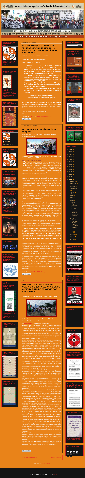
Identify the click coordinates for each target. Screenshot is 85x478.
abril (71, 232)
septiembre (73, 188)
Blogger (55, 474)
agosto (72, 192)
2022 (70, 154)
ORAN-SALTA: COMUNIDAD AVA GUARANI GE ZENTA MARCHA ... (74, 223)
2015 (70, 171)
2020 (70, 159)
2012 (70, 179)
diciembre (73, 181)
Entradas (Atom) (45, 463)
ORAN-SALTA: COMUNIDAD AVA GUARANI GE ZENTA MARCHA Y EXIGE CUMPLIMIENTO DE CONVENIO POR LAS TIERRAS (41, 288)
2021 (70, 156)
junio (71, 197)
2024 (70, 149)
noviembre (73, 183)
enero (72, 239)
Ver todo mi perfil (8, 144)
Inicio (43, 457)
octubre (72, 186)
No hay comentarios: (46, 116)
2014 (70, 174)
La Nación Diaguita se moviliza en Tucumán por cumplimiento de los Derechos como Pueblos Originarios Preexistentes (39, 49)
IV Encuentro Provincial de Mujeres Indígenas (74, 213)
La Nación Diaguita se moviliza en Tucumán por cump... (74, 205)
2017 (70, 166)
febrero (72, 237)
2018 (70, 164)
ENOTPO (7, 142)
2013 (70, 176)
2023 (70, 151)
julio (71, 195)
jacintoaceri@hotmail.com (29, 323)
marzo (72, 234)
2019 (70, 161)
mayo (72, 200)
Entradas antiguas (55, 457)
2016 (70, 169)
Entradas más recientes (29, 457)
